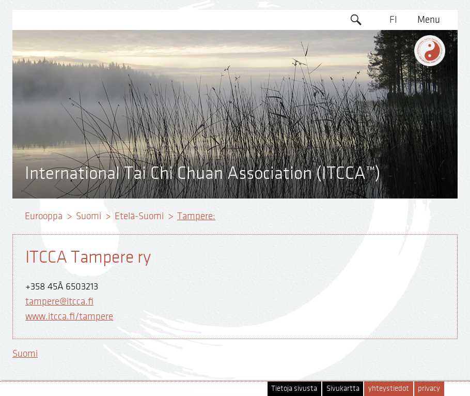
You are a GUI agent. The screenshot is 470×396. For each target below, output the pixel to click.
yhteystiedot (388, 388)
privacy (429, 388)
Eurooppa (43, 216)
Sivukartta (342, 388)
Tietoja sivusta (294, 388)
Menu (428, 19)
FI (393, 19)
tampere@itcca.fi (59, 301)
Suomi (88, 216)
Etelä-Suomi (139, 216)
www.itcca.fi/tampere (69, 316)
